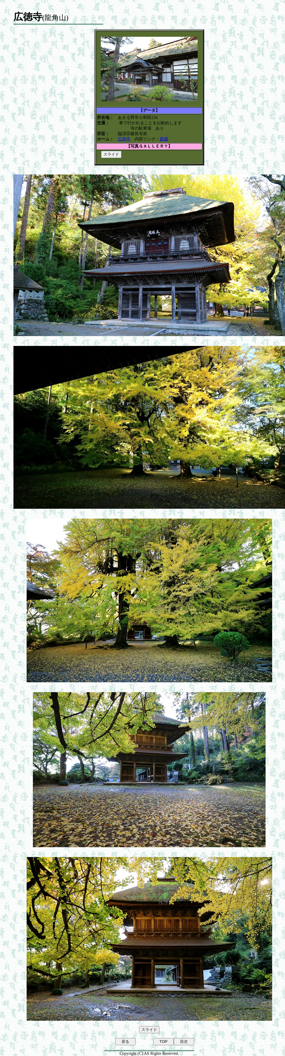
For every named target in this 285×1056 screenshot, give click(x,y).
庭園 (164, 139)
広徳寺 (124, 139)
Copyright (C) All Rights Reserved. (149, 1053)
